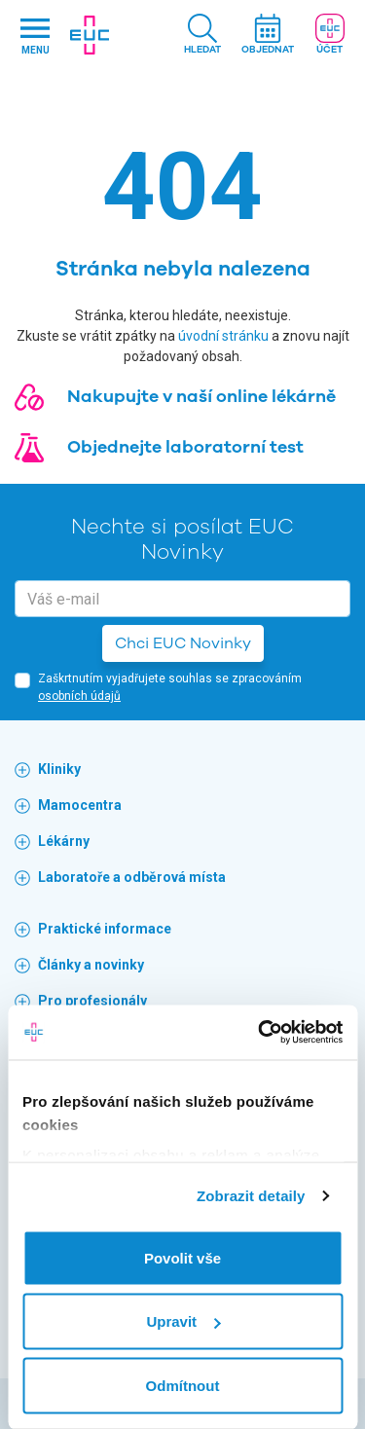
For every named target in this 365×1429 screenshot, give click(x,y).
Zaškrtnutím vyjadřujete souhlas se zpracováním (170, 687)
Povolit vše (182, 1257)
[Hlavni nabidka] (35, 35)
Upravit (183, 1321)
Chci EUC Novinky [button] (183, 643)
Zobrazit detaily (251, 1196)
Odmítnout (183, 1384)
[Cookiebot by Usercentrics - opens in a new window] (260, 1032)
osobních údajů (79, 696)
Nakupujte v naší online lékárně (201, 396)
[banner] (89, 35)
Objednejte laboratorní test (185, 446)
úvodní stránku (223, 336)
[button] (202, 35)
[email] (182, 598)
